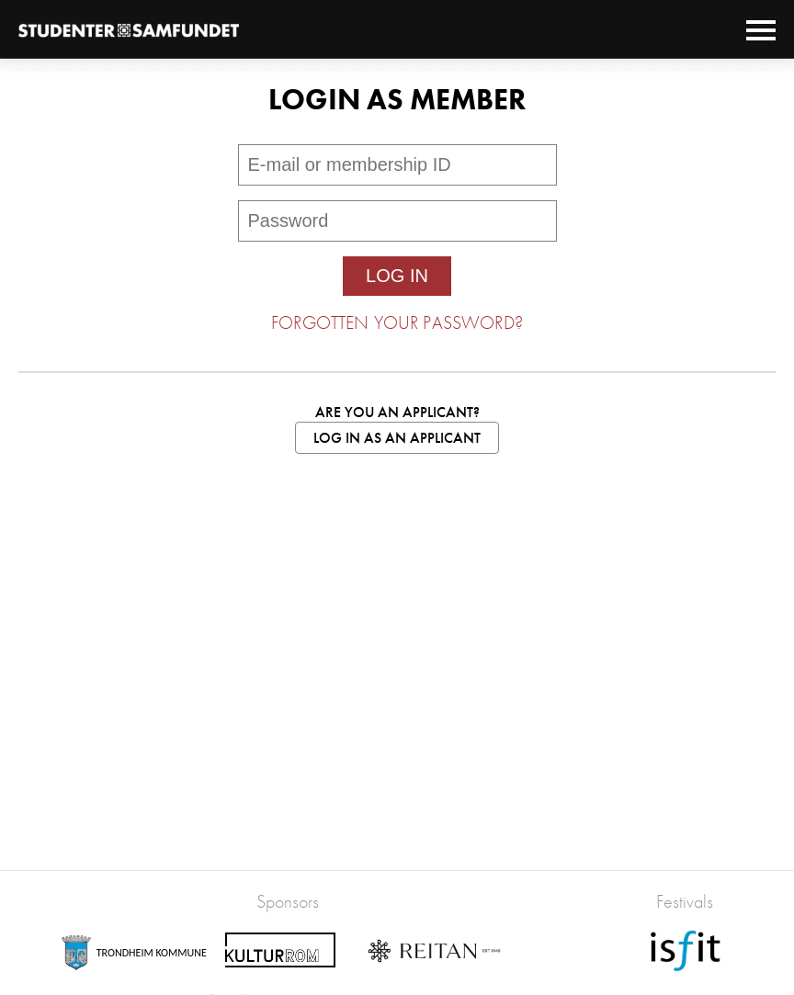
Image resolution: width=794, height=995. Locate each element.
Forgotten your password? (397, 322)
